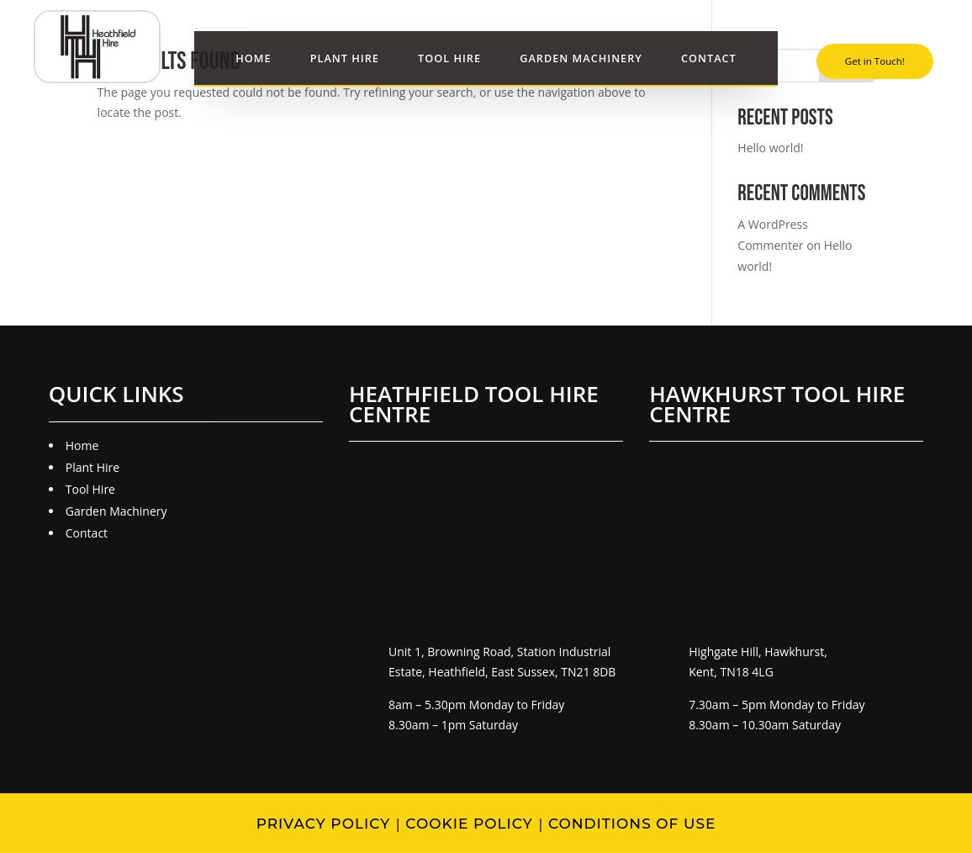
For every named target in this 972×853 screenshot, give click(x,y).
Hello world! (770, 148)
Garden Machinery (581, 59)
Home (253, 59)
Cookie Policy (468, 823)
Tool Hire (449, 59)
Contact (709, 59)
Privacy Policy (323, 823)
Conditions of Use (632, 823)
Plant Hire (344, 59)
